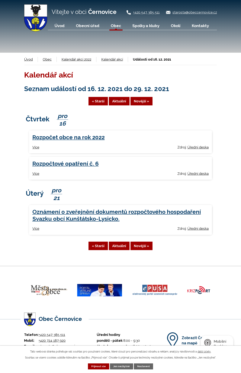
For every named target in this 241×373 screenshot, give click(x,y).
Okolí (175, 25)
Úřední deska (198, 150)
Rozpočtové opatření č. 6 (65, 167)
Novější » (152, 104)
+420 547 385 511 (146, 12)
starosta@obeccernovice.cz (194, 12)
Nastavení (146, 366)
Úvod (60, 25)
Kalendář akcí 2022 (76, 59)
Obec (116, 25)
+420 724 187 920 (52, 339)
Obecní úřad (87, 25)
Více (35, 150)
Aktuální (119, 104)
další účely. (204, 350)
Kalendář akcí (112, 59)
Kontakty (200, 25)
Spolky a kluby (145, 25)
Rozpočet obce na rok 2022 (68, 140)
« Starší (87, 104)
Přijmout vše (97, 366)
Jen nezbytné (122, 366)
